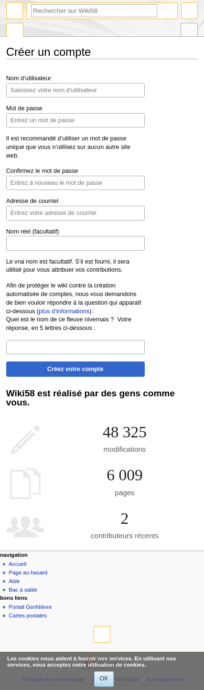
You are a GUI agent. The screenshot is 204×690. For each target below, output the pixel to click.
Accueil (17, 564)
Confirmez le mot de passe (42, 171)
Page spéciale (15, 31)
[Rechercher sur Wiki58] (94, 10)
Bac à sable (23, 590)
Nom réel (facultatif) (32, 231)
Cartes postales (28, 615)
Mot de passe (24, 108)
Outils (189, 31)
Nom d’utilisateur (29, 78)
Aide (14, 581)
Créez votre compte (75, 369)
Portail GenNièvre (30, 607)
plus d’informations (64, 311)
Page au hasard (28, 572)
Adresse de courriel (32, 201)
